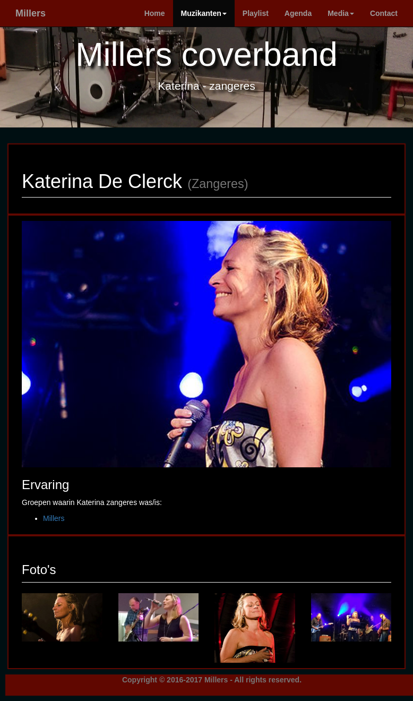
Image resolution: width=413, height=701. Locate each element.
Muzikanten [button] (204, 13)
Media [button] (341, 13)
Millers (30, 13)
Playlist (256, 13)
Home (154, 13)
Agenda (298, 13)
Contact (384, 13)
